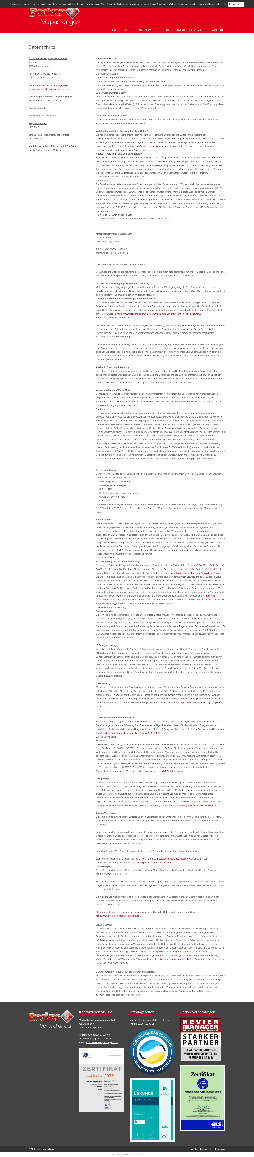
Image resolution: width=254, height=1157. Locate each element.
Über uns (127, 30)
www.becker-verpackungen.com (53, 89)
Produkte (163, 30)
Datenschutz (206, 1149)
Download (215, 30)
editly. (142, 1154)
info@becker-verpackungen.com (52, 85)
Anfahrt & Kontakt (190, 30)
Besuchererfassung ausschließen (176, 959)
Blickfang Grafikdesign (128, 1154)
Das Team (145, 30)
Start (112, 30)
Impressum (220, 1149)
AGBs (194, 1149)
